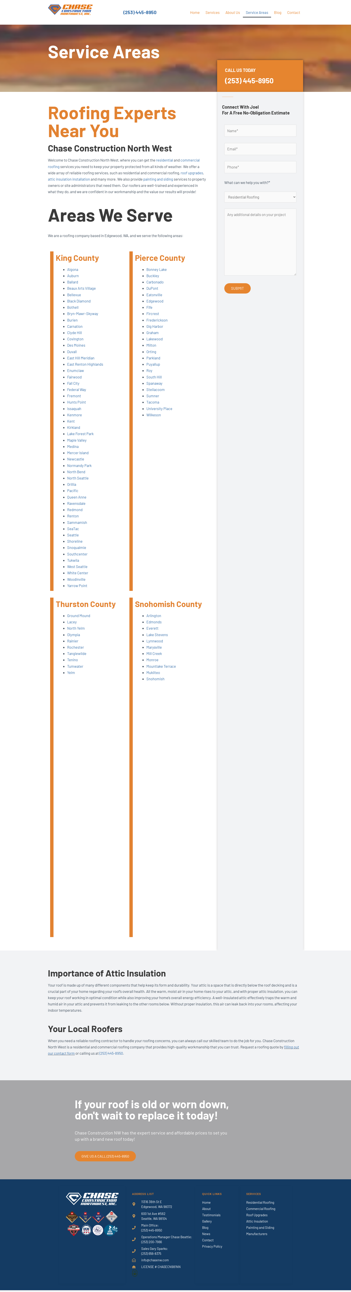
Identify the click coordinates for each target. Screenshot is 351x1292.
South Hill (154, 382)
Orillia (72, 489)
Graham (152, 338)
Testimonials (211, 1217)
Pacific (73, 495)
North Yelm (76, 632)
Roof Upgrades (257, 1217)
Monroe (152, 663)
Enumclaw (75, 376)
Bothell (73, 313)
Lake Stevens (157, 638)
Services (212, 12)
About (206, 1211)
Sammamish (77, 527)
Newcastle (75, 464)
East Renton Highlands (85, 369)
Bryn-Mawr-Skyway (83, 319)
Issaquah (74, 413)
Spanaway (154, 388)
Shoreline (75, 545)
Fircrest (152, 319)
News (206, 1236)
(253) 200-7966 (152, 1244)
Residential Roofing (260, 1205)
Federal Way (77, 395)
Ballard (73, 288)
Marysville (154, 651)
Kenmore (74, 420)
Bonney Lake (157, 275)
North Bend (76, 476)
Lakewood (154, 344)
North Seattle (78, 483)
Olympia (73, 638)
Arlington (153, 620)
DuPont (152, 294)
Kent (71, 426)
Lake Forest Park (81, 438)
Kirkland (74, 432)
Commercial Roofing (260, 1211)
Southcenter (77, 558)
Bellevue (74, 300)
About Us (232, 12)
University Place (159, 413)
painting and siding (159, 179)
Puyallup (153, 369)
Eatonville (154, 300)
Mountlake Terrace (161, 670)
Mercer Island (78, 458)
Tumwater (75, 670)
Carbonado (155, 288)
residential (164, 160)
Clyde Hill (74, 338)
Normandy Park (79, 470)
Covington (75, 344)
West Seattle (77, 570)
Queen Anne (76, 501)
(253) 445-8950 (139, 12)
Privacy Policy (212, 1249)
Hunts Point (76, 407)
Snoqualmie (76, 552)
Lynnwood (154, 645)
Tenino (72, 663)
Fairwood (74, 382)
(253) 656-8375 (152, 1256)
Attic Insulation (257, 1223)
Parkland (153, 363)
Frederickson (157, 326)
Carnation (75, 332)
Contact (293, 12)
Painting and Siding (260, 1230)
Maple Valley (77, 445)
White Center (77, 577)
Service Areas (257, 12)
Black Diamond (79, 307)
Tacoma (153, 407)
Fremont (74, 401)
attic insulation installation (69, 179)
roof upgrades (192, 172)
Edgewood (154, 307)
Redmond (75, 514)
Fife (149, 313)
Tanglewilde (77, 657)
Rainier (73, 645)
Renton (73, 520)
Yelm (71, 676)
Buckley (153, 281)
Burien (72, 326)
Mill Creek (154, 657)
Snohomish (155, 682)
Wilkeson (153, 420)
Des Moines (76, 351)
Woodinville (76, 583)
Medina (73, 451)
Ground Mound (78, 620)
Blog (277, 12)
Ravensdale (76, 508)
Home (195, 12)
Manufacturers (256, 1236)
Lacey (72, 626)
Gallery (207, 1223)
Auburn (73, 281)
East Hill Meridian (81, 363)
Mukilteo (153, 676)
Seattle (73, 539)
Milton (151, 351)
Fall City (73, 388)
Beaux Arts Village (81, 294)
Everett (152, 632)
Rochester (75, 651)
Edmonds (154, 626)
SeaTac (73, 533)
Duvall (72, 357)
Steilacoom (155, 395)
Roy (149, 376)
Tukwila (73, 564)
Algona (72, 275)
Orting (151, 357)
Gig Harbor (154, 332)
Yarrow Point (77, 589)
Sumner (152, 401)
